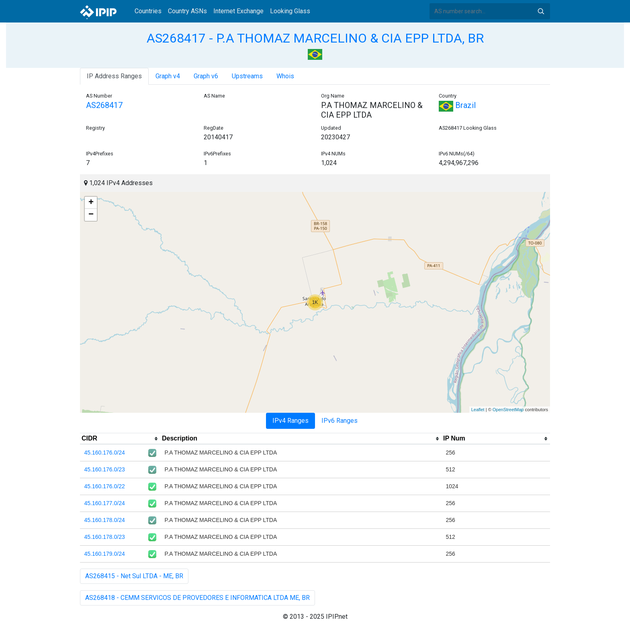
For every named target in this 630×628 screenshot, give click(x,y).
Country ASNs (187, 11)
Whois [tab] (285, 76)
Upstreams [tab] (247, 76)
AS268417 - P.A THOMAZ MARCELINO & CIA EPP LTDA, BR (315, 38)
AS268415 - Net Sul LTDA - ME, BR (134, 576)
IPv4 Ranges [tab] (290, 420)
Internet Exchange (238, 11)
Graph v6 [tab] (206, 76)
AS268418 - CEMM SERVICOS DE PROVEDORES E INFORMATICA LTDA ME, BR (197, 597)
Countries (148, 11)
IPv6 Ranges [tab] (339, 420)
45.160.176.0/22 (104, 486)
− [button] (91, 215)
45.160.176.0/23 (104, 469)
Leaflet (478, 409)
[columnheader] (120, 438)
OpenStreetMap (508, 409)
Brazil (457, 105)
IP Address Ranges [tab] (114, 76)
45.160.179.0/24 (104, 554)
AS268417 (104, 105)
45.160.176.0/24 (104, 452)
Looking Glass (290, 11)
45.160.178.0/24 (104, 520)
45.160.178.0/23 (104, 537)
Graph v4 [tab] (167, 76)
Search (540, 11)
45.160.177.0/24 (104, 503)
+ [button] (91, 203)
